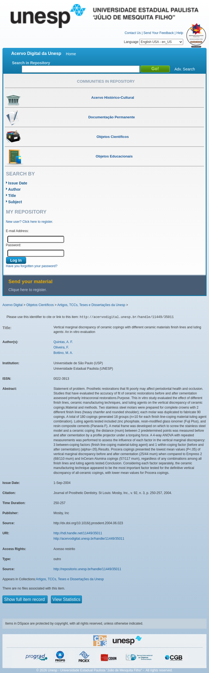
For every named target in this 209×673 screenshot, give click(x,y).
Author (14, 189)
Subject (15, 202)
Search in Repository (31, 63)
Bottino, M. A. (63, 353)
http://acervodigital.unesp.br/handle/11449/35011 (89, 539)
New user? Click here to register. (29, 222)
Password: (13, 245)
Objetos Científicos (40, 305)
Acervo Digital (12, 305)
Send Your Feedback (158, 33)
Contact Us (133, 33)
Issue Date (17, 183)
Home (71, 54)
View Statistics (67, 599)
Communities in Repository (106, 81)
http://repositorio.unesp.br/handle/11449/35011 (87, 569)
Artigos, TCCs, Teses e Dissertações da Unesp (91, 305)
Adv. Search (184, 69)
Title (12, 195)
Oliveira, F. (61, 347)
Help (179, 33)
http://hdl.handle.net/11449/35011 (78, 533)
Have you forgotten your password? (31, 266)
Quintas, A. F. (63, 342)
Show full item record (25, 599)
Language (153, 42)
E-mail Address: (17, 231)
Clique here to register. (27, 290)
